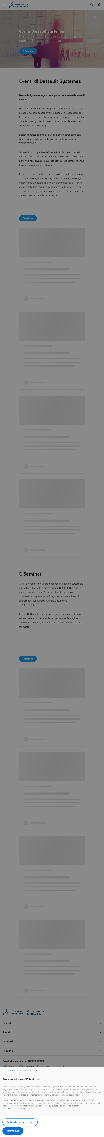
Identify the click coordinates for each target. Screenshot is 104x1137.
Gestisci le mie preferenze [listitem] (20, 1122)
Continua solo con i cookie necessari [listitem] (21, 1071)
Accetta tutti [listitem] (13, 1131)
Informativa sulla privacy (13, 1109)
